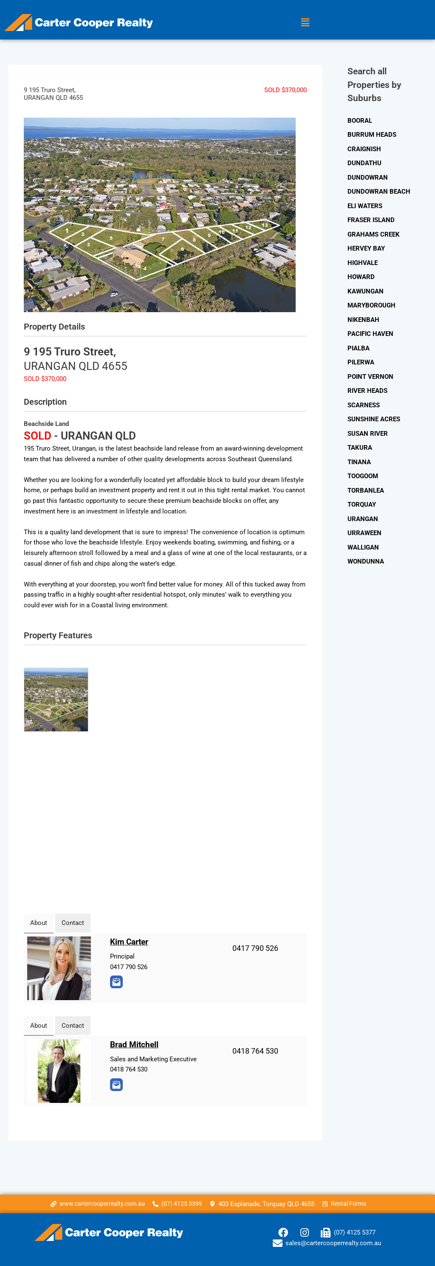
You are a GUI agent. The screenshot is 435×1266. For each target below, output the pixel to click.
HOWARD (361, 278)
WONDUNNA (365, 565)
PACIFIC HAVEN (370, 335)
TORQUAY (361, 507)
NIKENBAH (363, 321)
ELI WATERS (364, 206)
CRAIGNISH (364, 149)
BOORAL (359, 120)
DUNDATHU (364, 163)
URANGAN (362, 522)
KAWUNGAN (365, 292)
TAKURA (359, 450)
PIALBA (358, 350)
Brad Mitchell (135, 1044)
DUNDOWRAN (367, 178)
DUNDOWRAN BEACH (378, 192)
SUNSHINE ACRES (373, 421)
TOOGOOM (362, 478)
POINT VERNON (370, 378)
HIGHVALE (362, 264)
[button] (305, 22)
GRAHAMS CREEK (373, 235)
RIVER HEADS (367, 393)
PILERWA (360, 364)
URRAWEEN (364, 536)
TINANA (359, 464)
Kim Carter (130, 941)
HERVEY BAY (366, 249)
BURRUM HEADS (371, 134)
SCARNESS (363, 407)
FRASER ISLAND (371, 221)
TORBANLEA (365, 493)
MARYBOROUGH (371, 306)
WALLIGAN (363, 550)
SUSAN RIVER (367, 436)
